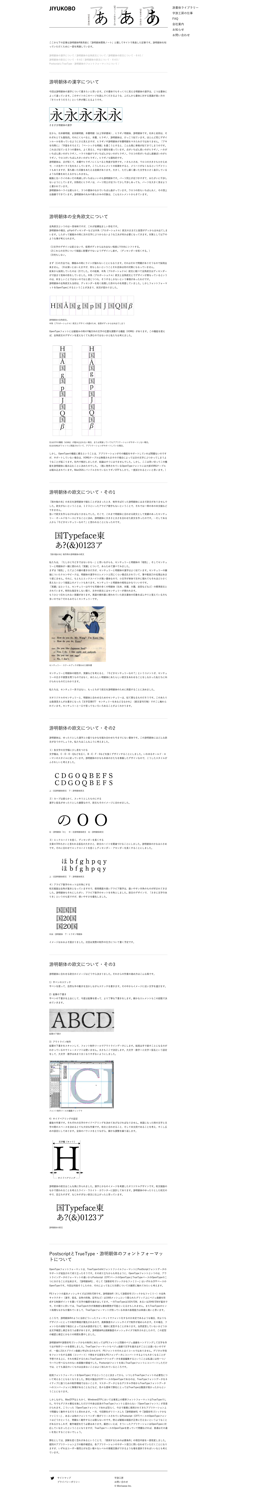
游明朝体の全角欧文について (91, 55)
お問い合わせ (181, 35)
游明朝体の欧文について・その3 (101, 60)
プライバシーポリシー (68, 1482)
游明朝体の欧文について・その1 (124, 55)
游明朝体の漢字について (61, 55)
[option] (98, 15)
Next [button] (167, 15)
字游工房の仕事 (182, 13)
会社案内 (178, 24)
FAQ (175, 18)
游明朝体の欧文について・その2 (65, 60)
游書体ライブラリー (185, 7)
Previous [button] (80, 15)
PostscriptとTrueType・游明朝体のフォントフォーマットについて (83, 64)
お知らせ (178, 29)
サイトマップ (64, 1478)
